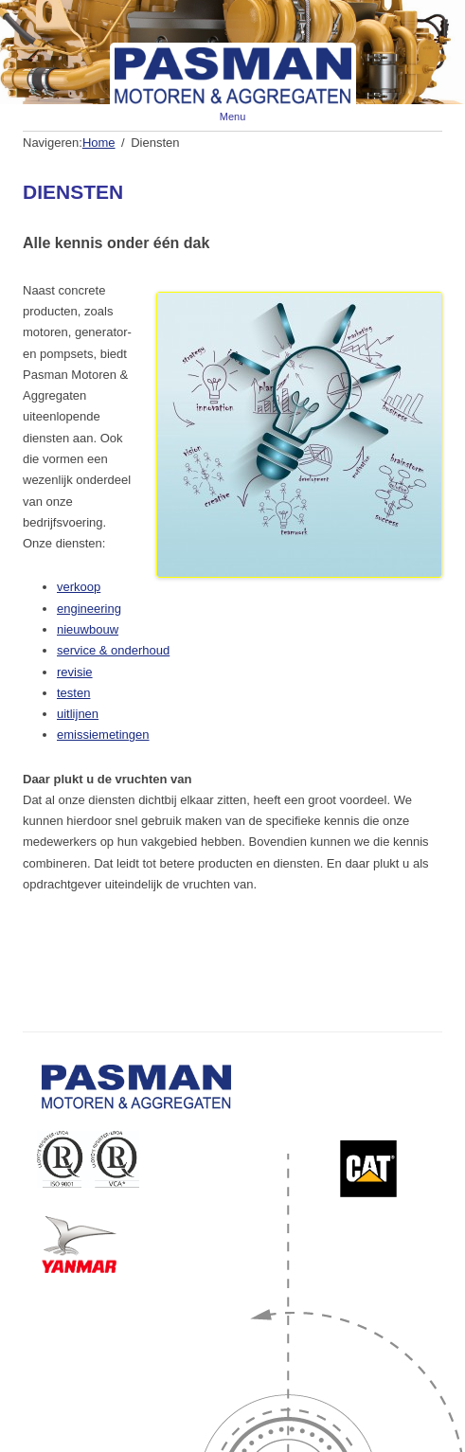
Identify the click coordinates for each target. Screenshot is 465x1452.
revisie (75, 672)
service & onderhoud (113, 650)
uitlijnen (77, 714)
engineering (89, 608)
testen (73, 693)
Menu (233, 116)
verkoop (78, 587)
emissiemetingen (103, 734)
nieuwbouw (87, 629)
